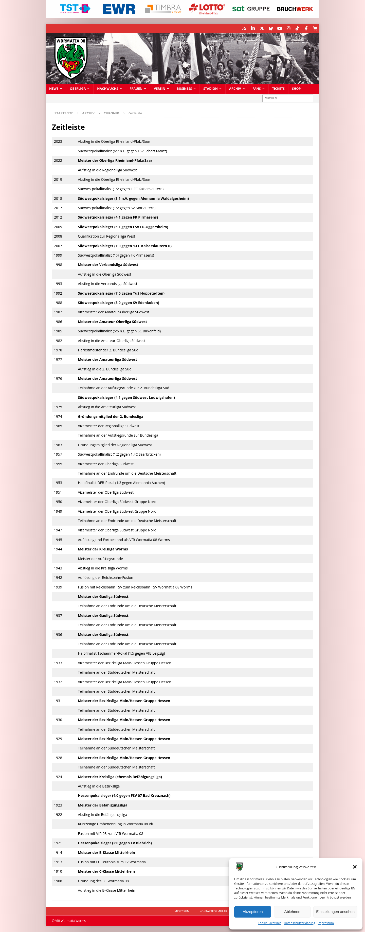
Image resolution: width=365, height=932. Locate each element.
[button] (354, 866)
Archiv (235, 88)
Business (184, 88)
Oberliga (78, 88)
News (53, 88)
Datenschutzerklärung (299, 923)
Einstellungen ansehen (335, 911)
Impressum (326, 923)
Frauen (136, 88)
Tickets (278, 88)
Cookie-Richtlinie (269, 923)
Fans (256, 88)
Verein (159, 88)
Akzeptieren (253, 911)
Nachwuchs (107, 88)
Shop (296, 88)
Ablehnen (292, 911)
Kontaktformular (213, 911)
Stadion (210, 88)
